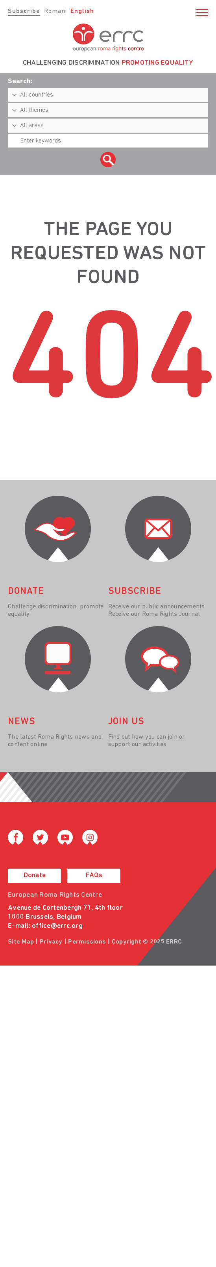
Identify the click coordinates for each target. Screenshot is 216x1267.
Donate (35, 875)
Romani (55, 11)
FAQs (94, 875)
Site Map (21, 942)
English (82, 11)
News (21, 722)
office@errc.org (57, 926)
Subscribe (24, 11)
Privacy (51, 942)
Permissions (87, 942)
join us (126, 722)
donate (26, 591)
